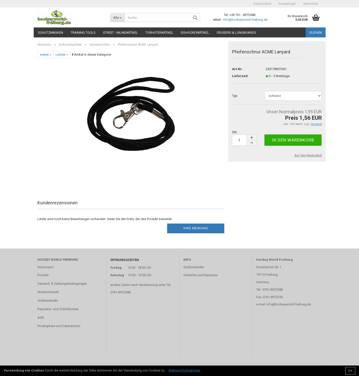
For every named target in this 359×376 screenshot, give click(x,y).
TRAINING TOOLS (83, 32)
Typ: (235, 96)
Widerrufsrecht (48, 292)
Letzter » (62, 54)
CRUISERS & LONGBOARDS (236, 32)
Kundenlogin (287, 3)
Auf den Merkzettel (308, 155)
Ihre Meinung (195, 228)
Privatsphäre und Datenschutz (58, 326)
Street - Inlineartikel (120, 32)
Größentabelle (47, 300)
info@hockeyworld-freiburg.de (244, 19)
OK (350, 371)
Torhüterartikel (159, 32)
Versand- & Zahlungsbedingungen (62, 283)
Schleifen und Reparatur (200, 275)
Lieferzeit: (240, 76)
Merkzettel (310, 3)
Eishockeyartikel (195, 32)
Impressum (45, 267)
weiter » (45, 54)
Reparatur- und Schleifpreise (57, 309)
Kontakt (43, 275)
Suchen (315, 32)
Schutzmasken (50, 32)
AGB (40, 317)
